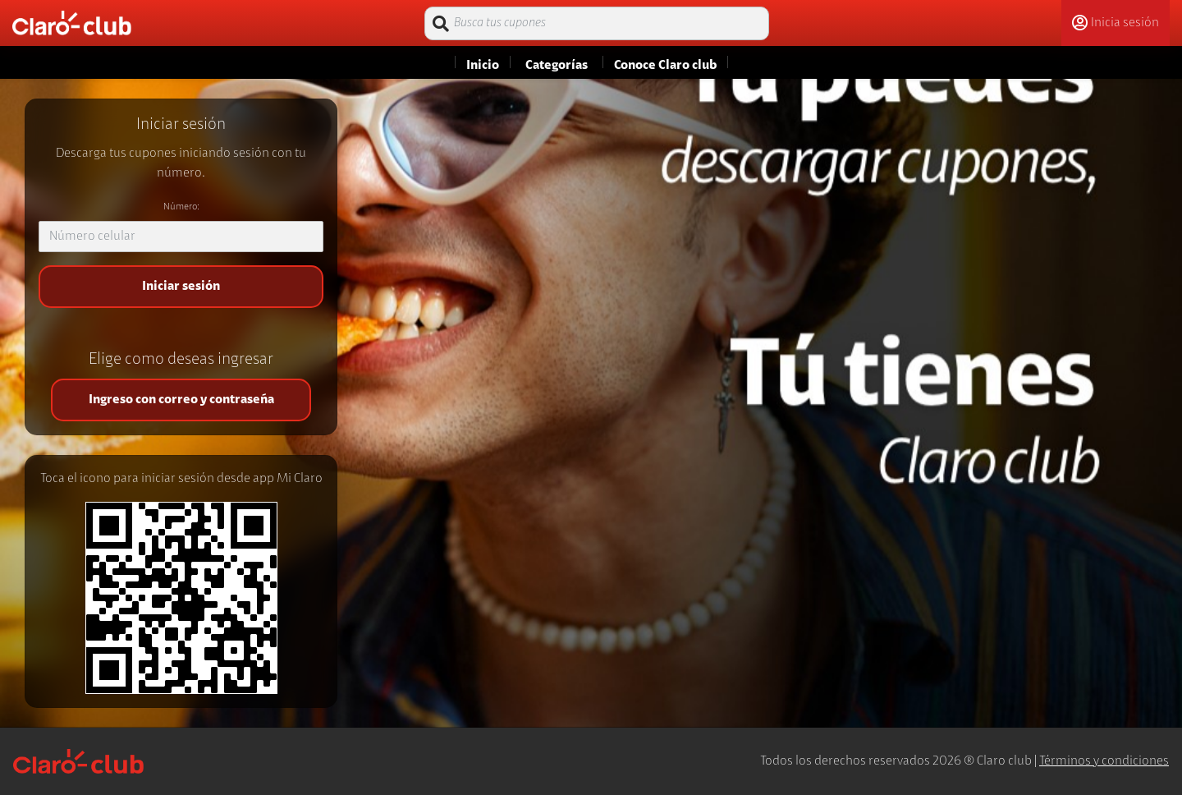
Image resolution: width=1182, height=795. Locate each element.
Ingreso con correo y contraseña (181, 400)
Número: (181, 207)
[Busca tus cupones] (596, 23)
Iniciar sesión (181, 286)
